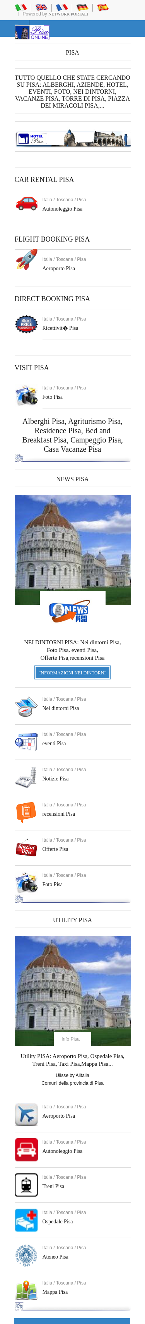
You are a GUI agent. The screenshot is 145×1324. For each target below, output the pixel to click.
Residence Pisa (57, 430)
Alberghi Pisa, (45, 421)
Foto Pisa (53, 884)
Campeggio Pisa (95, 440)
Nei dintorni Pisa (61, 708)
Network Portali (68, 14)
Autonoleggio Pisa (63, 209)
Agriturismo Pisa (94, 421)
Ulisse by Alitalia (72, 1075)
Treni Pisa (54, 1186)
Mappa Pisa (55, 1292)
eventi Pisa (54, 743)
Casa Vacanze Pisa (72, 449)
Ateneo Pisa (55, 1257)
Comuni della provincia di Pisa (72, 1083)
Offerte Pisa (55, 849)
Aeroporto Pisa (59, 268)
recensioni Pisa (59, 814)
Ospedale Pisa (58, 1222)
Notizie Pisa (56, 779)
